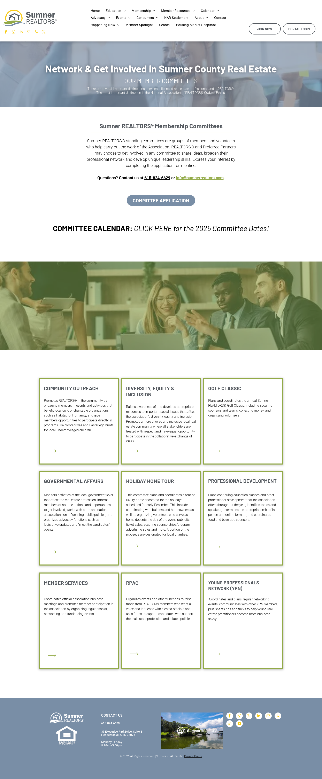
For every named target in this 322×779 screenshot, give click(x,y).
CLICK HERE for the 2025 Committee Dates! (201, 228)
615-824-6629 (157, 177)
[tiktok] (229, 724)
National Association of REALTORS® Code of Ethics (188, 93)
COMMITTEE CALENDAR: (92, 228)
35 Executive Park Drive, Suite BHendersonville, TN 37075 (121, 733)
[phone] (36, 32)
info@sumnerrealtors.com (200, 177)
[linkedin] (21, 32)
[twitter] (43, 32)
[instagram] (13, 32)
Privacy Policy (193, 756)
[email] (28, 32)
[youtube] (239, 724)
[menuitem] (95, 10)
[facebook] (5, 32)
